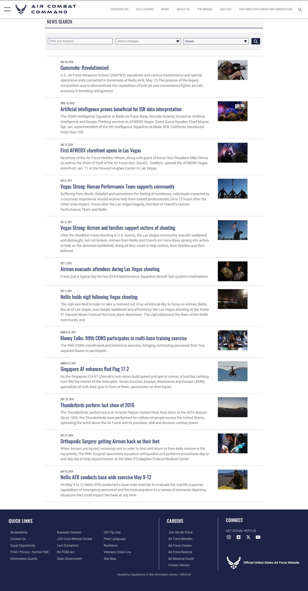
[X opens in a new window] (248, 537)
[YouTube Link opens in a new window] (258, 537)
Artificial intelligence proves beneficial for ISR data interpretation (121, 109)
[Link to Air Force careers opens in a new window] (178, 545)
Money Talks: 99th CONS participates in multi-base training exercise (123, 338)
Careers (175, 520)
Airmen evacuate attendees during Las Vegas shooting (110, 268)
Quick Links (21, 520)
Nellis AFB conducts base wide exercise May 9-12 (105, 477)
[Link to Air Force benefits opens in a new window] (179, 539)
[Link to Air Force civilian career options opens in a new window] (177, 565)
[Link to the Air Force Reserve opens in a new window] (179, 552)
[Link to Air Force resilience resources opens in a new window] (111, 545)
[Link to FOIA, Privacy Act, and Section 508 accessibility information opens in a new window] (28, 552)
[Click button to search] (255, 41)
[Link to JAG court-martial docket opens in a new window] (74, 539)
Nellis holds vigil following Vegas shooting (99, 296)
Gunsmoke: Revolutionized (84, 67)
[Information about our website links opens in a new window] (67, 545)
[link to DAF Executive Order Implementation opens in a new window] (265, 9)
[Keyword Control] (80, 41)
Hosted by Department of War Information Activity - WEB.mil (154, 574)
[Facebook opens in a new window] (238, 537)
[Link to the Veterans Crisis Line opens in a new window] (118, 552)
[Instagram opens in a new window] (229, 537)
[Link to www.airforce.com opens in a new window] (179, 532)
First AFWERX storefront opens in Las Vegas (100, 150)
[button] (6, 9)
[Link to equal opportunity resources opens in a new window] (21, 545)
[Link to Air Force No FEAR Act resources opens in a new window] (65, 552)
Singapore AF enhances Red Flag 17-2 (94, 368)
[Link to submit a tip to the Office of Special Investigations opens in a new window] (112, 532)
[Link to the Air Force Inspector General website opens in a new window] (69, 532)
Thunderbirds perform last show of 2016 (97, 405)
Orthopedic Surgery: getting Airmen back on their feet (110, 441)
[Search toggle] (300, 9)
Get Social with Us (241, 531)
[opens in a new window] (225, 9)
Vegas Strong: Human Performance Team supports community (117, 186)
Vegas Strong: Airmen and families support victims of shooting (117, 227)
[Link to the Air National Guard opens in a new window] (179, 558)
